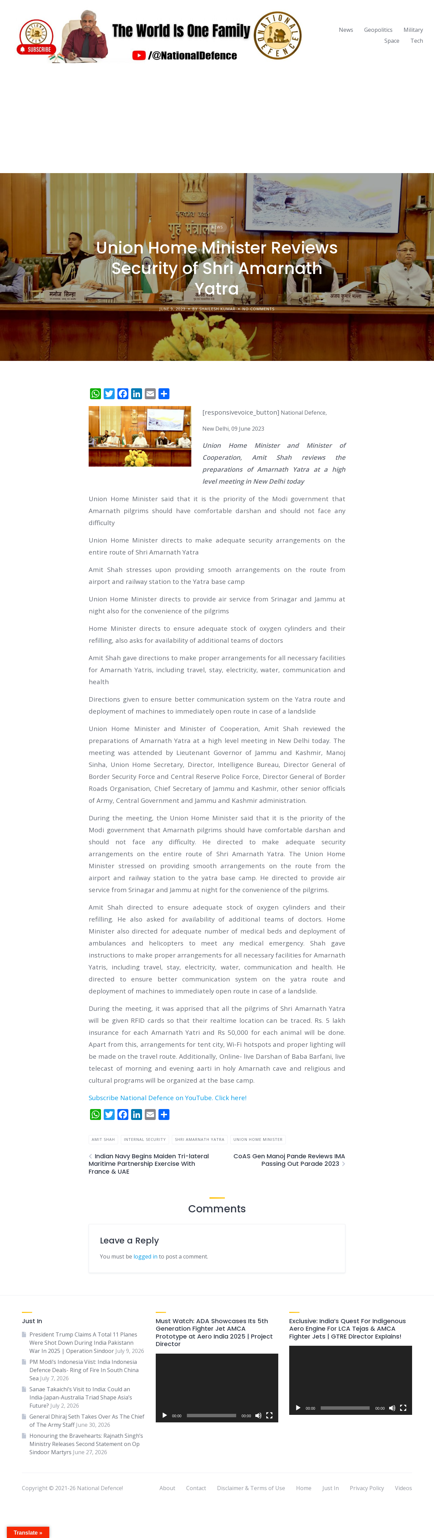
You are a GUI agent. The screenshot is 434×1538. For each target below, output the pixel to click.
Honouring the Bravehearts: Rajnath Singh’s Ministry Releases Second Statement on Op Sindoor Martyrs (86, 1444)
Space (391, 40)
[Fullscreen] (269, 1415)
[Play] (164, 1415)
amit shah (103, 1139)
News (346, 30)
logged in (145, 1256)
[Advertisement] (217, 122)
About (167, 1488)
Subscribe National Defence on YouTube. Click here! (167, 1097)
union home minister (258, 1139)
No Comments (258, 308)
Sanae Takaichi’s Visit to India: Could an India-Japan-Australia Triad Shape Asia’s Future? (80, 1397)
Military (413, 30)
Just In (330, 1488)
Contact (196, 1488)
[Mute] (258, 1415)
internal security (145, 1139)
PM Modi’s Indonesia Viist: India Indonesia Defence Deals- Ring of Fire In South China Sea (84, 1370)
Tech (416, 40)
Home (303, 1488)
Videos (403, 1488)
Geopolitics (378, 30)
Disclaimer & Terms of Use (251, 1488)
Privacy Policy (367, 1488)
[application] (217, 1388)
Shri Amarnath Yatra (200, 1139)
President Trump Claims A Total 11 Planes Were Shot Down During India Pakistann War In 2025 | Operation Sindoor (83, 1343)
